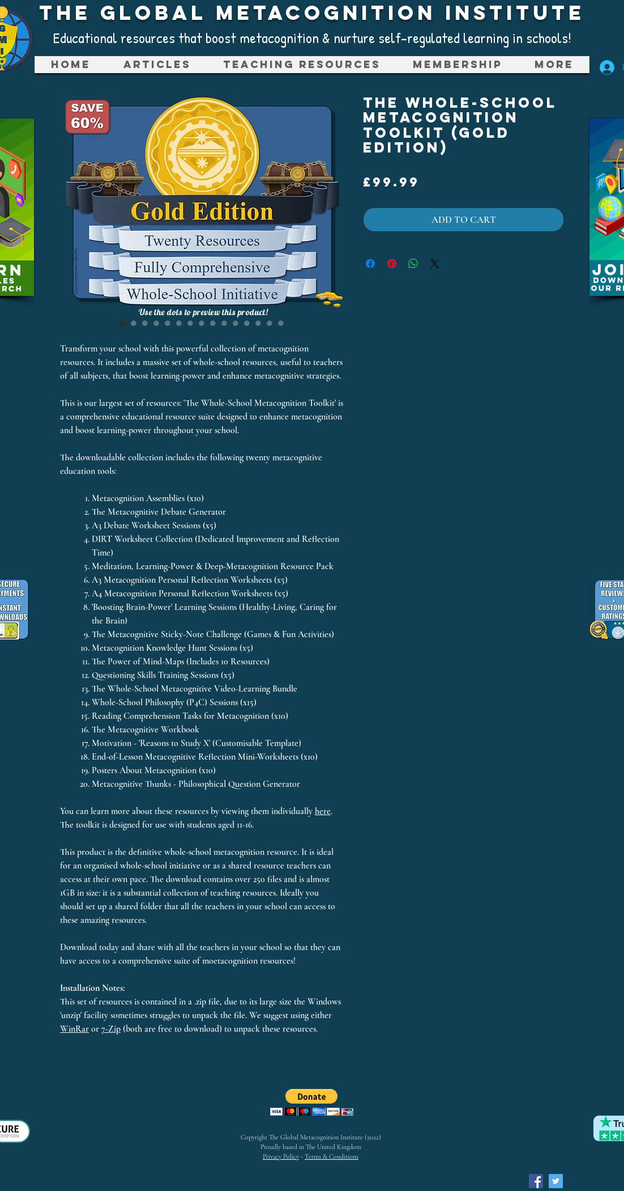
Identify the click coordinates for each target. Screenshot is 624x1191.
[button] (302, 64)
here (323, 811)
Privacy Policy (281, 1156)
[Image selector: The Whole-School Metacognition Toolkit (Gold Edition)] (122, 323)
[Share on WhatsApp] (413, 263)
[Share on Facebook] (370, 263)
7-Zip (111, 1029)
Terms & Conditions (331, 1156)
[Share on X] (435, 263)
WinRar (74, 1029)
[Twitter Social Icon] (556, 1181)
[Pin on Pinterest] (392, 263)
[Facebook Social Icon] (536, 1181)
